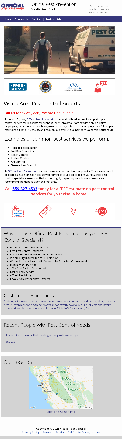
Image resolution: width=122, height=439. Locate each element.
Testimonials (53, 19)
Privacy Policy (31, 432)
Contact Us (21, 19)
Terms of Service (54, 432)
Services (37, 19)
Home (7, 19)
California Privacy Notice (84, 432)
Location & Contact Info (61, 411)
